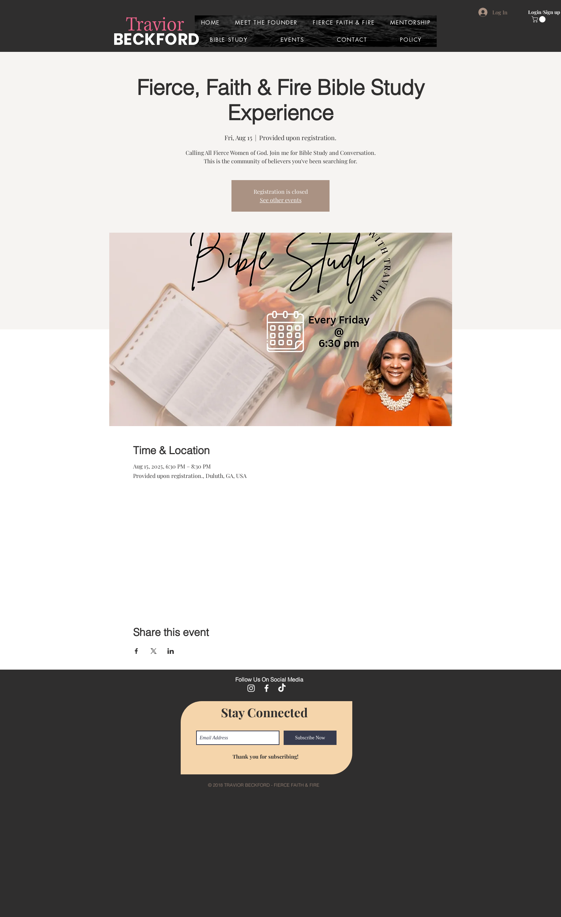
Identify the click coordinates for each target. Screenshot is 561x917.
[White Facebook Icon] (266, 688)
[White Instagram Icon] (251, 688)
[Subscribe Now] (310, 738)
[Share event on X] (153, 651)
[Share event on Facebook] (136, 651)
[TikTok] (282, 688)
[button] (539, 19)
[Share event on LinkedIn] (170, 651)
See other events (281, 200)
